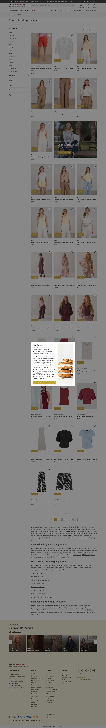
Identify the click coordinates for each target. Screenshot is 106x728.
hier (45, 367)
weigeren (38, 373)
